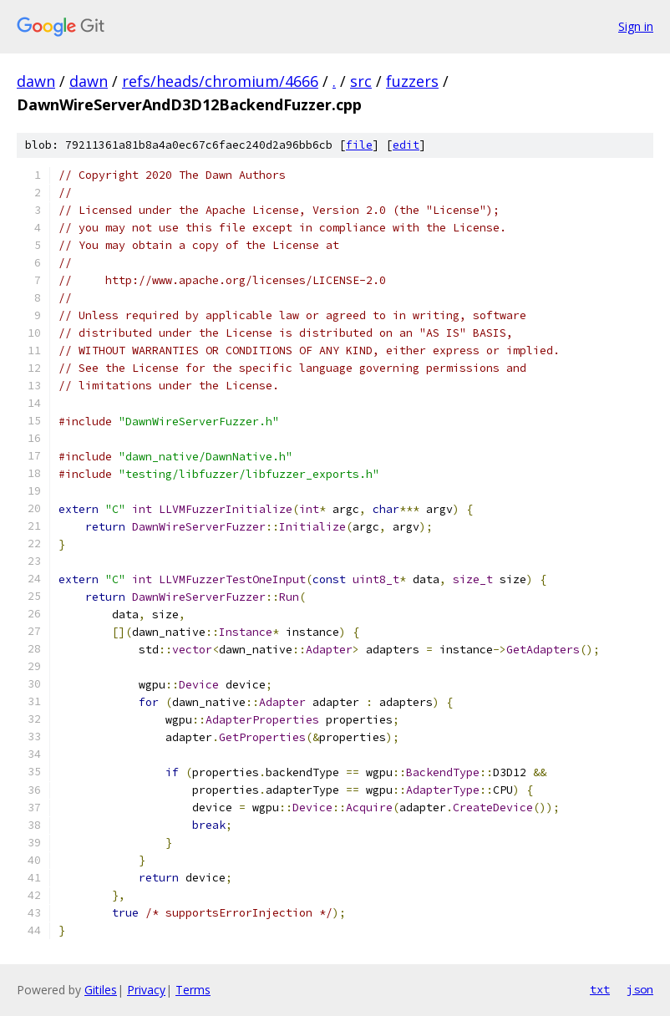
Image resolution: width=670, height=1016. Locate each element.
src (361, 81)
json (640, 989)
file (359, 145)
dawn (36, 81)
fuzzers (412, 81)
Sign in (635, 26)
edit (406, 145)
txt (600, 989)
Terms (193, 990)
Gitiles (100, 990)
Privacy (146, 990)
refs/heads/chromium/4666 (220, 81)
